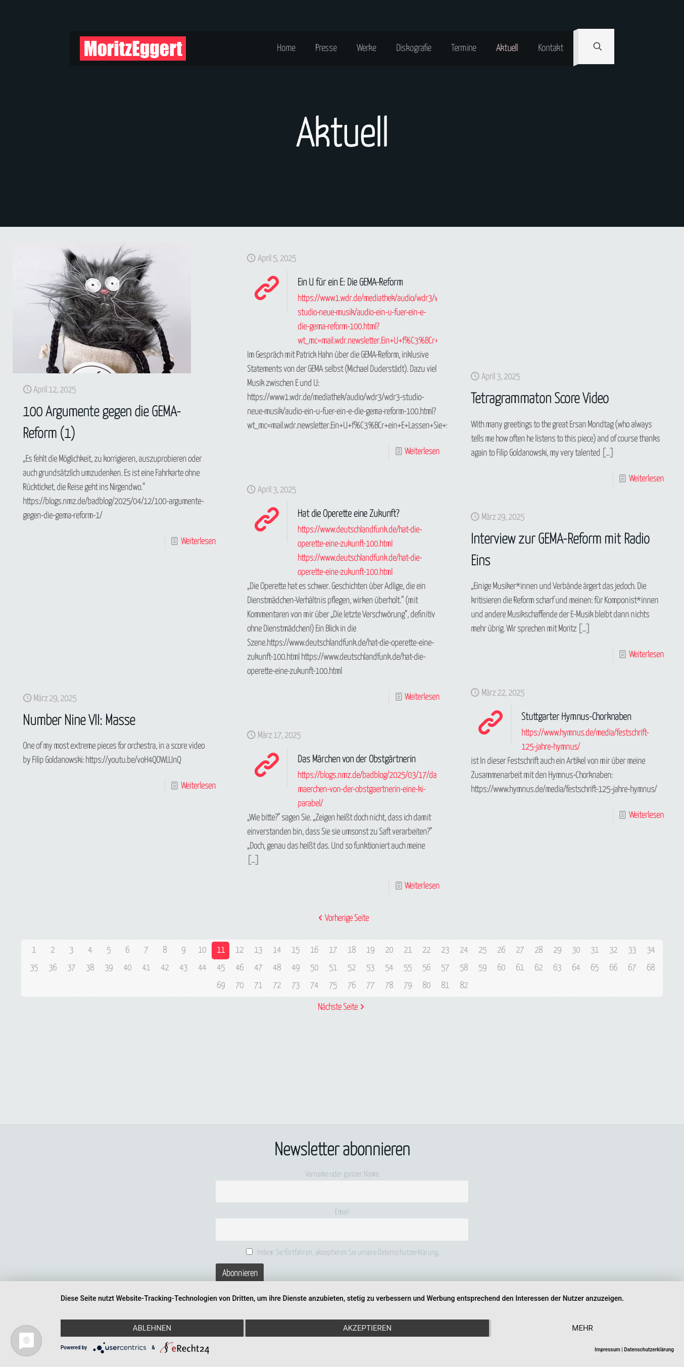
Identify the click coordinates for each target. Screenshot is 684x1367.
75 (333, 986)
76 (352, 986)
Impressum (607, 1349)
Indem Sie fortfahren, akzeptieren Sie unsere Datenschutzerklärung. (343, 1252)
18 (352, 950)
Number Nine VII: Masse (79, 721)
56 (426, 968)
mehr (582, 1328)
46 (239, 968)
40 (127, 968)
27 (520, 950)
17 (333, 950)
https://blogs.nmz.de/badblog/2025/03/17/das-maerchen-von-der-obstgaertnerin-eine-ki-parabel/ (370, 789)
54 (389, 968)
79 (408, 986)
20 (389, 950)
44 (202, 968)
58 (464, 968)
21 (408, 950)
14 (277, 950)
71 (258, 986)
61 (520, 968)
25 (482, 950)
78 (389, 986)
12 (239, 950)
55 (408, 968)
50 (314, 968)
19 (370, 950)
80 (426, 986)
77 (370, 986)
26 (501, 950)
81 (445, 986)
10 (202, 950)
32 (613, 950)
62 (538, 968)
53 (370, 968)
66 (613, 968)
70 (239, 986)
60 (501, 968)
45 (221, 968)
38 (90, 968)
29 (557, 950)
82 (464, 986)
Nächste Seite (342, 1007)
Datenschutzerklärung (649, 1349)
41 (146, 968)
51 (333, 968)
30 (576, 950)
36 (52, 968)
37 (71, 968)
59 (482, 968)
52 (352, 968)
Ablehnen (152, 1328)
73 (295, 986)
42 (165, 968)
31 (595, 950)
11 (221, 950)
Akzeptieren (367, 1328)
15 (295, 950)
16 (314, 950)
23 (445, 950)
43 (183, 968)
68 (651, 968)
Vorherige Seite (342, 918)
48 (277, 968)
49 (295, 968)
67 (632, 968)
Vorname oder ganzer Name (342, 1174)
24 (464, 950)
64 (576, 968)
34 (651, 950)
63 (557, 968)
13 (258, 950)
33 (632, 950)
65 (595, 968)
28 (538, 950)
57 (445, 968)
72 (277, 986)
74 (314, 986)
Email (342, 1212)
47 (258, 968)
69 (221, 986)
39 (109, 968)
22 (426, 950)
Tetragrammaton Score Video (540, 399)
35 (34, 968)
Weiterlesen (198, 542)
